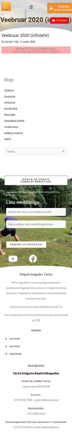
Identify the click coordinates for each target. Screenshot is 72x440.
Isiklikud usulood (13, 133)
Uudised (9, 90)
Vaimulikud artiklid (14, 121)
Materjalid (9, 114)
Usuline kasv (11, 127)
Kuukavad (9, 96)
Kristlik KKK (10, 108)
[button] (31, 7)
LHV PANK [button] (12, 339)
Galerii (7, 139)
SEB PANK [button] (12, 346)
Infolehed (9, 102)
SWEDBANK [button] (13, 354)
